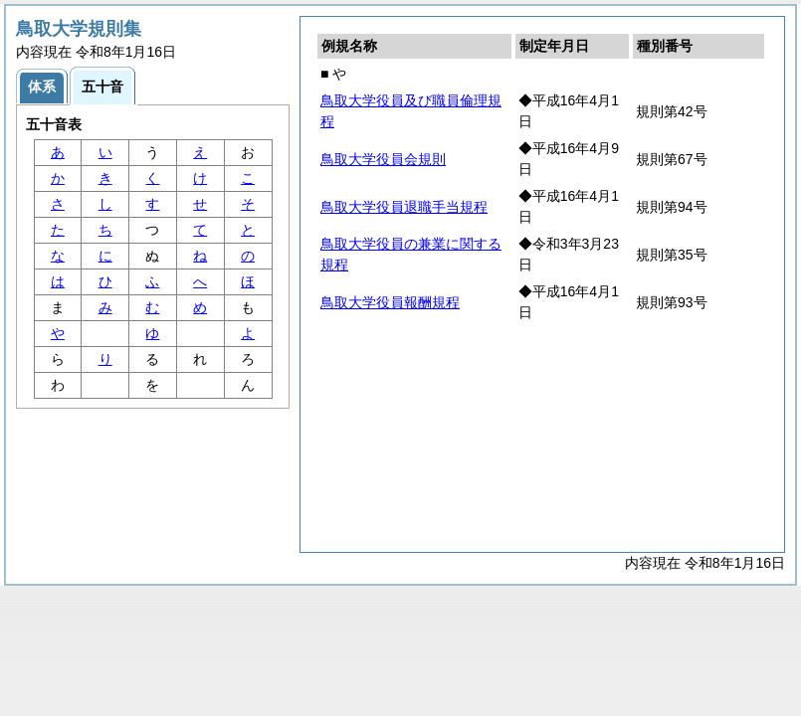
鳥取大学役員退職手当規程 (404, 207)
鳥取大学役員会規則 (383, 159)
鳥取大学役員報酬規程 (390, 302)
